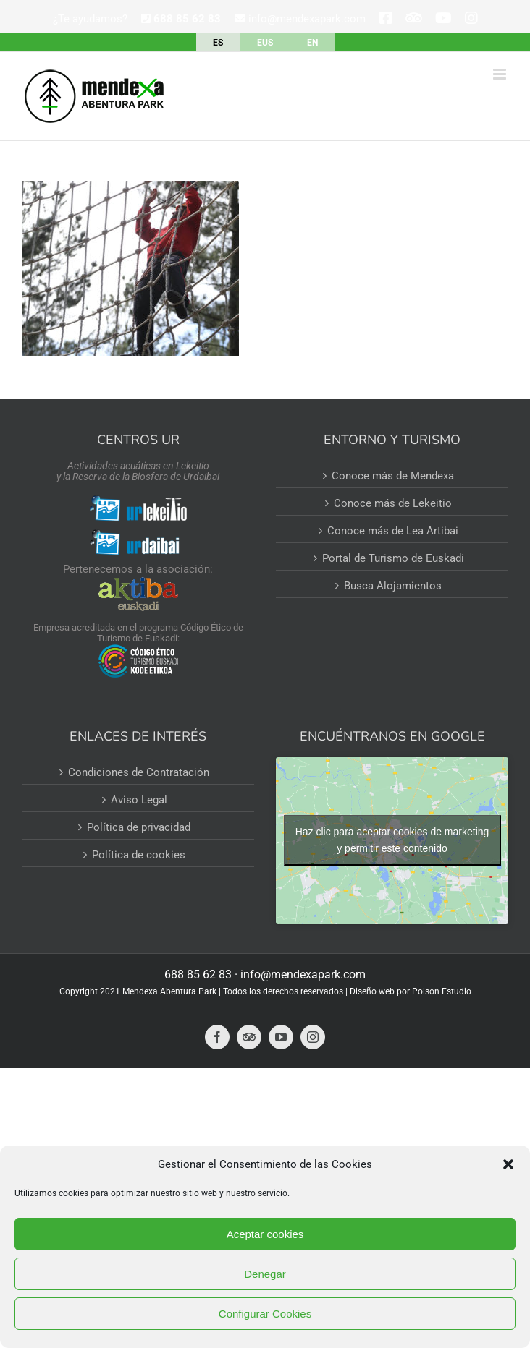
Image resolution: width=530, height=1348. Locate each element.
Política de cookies (138, 854)
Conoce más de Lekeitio (393, 503)
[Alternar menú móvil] (500, 74)
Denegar (265, 1274)
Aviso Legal (139, 799)
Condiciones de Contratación (138, 772)
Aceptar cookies (265, 1234)
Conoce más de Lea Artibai (392, 530)
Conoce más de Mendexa (393, 475)
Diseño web (372, 991)
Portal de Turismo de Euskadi (393, 558)
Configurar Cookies (265, 1314)
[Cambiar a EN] (312, 42)
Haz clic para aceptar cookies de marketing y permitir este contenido (392, 840)
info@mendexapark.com (300, 18)
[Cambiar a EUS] (265, 42)
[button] (508, 1164)
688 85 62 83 (198, 974)
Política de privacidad (138, 827)
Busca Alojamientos (393, 585)
